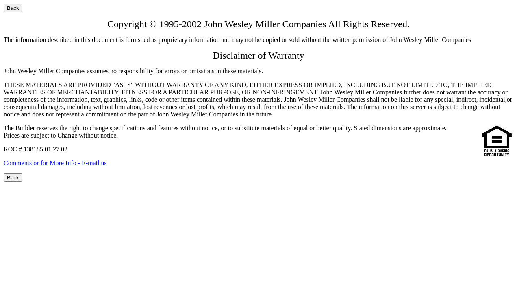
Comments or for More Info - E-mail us (55, 163)
